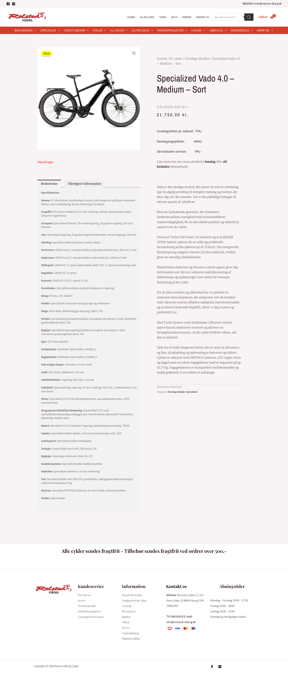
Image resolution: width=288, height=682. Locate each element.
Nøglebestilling (132, 638)
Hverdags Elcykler (197, 58)
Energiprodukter (172, 30)
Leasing (131, 17)
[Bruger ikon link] (280, 17)
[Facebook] (8, 4)
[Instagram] (13, 4)
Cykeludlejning (131, 633)
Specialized (191, 392)
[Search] (248, 17)
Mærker (186, 17)
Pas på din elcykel (133, 595)
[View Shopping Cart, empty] (266, 17)
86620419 (248, 3)
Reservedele (242, 30)
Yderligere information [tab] (84, 183)
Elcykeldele (142, 30)
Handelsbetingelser (90, 611)
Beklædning (26, 30)
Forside (162, 58)
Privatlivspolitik (88, 606)
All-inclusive (147, 17)
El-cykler (119, 30)
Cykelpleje (50, 30)
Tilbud (162, 17)
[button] (134, 53)
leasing (210, 161)
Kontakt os (202, 17)
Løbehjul (218, 30)
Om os (174, 17)
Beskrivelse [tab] (49, 183)
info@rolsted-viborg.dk (268, 3)
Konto (82, 600)
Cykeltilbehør (76, 30)
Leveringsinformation (92, 617)
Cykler (100, 30)
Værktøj (265, 30)
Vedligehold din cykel (135, 600)
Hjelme (198, 30)
